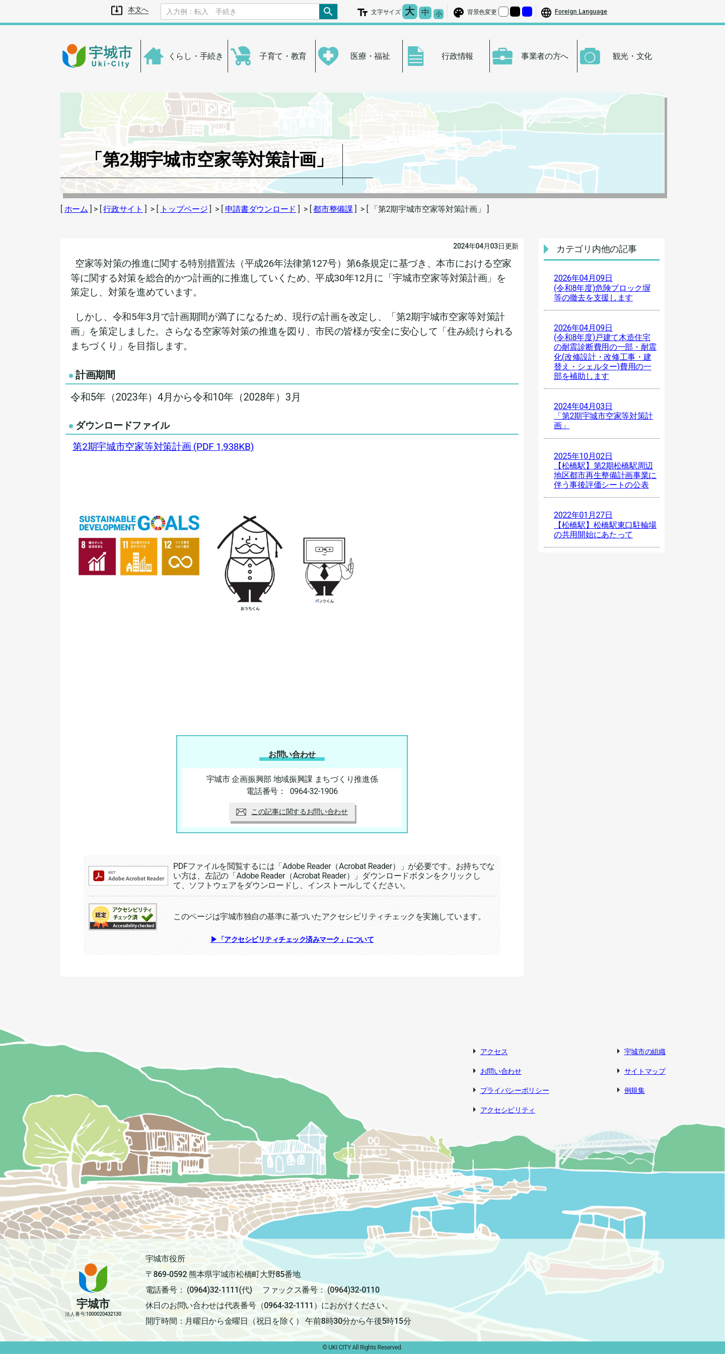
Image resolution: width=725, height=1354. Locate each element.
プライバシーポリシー (514, 1090)
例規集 (634, 1090)
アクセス (494, 1052)
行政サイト (123, 209)
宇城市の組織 (645, 1052)
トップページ (183, 209)
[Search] (240, 11)
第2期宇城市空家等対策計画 (163, 446)
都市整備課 (333, 209)
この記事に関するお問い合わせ (292, 812)
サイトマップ (645, 1071)
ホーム (76, 209)
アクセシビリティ (508, 1110)
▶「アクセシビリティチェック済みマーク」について (292, 939)
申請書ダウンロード (260, 209)
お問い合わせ (501, 1071)
